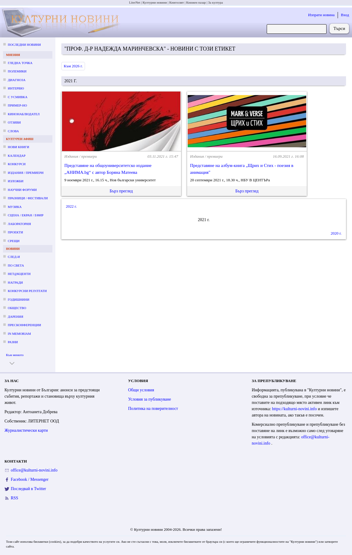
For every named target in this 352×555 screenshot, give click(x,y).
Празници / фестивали (28, 198)
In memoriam (19, 333)
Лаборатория (19, 224)
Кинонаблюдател (24, 114)
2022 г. (71, 206)
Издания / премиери (25, 172)
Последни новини (24, 44)
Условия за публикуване (149, 399)
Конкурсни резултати (27, 291)
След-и (14, 257)
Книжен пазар (196, 2)
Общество (17, 308)
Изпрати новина (321, 15)
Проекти (15, 232)
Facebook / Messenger (29, 479)
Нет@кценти (19, 274)
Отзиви (14, 122)
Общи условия (141, 390)
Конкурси (16, 164)
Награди (15, 282)
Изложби (15, 181)
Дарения (15, 316)
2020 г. (336, 233)
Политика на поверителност (153, 408)
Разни (13, 342)
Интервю (16, 88)
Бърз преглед (121, 191)
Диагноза (16, 80)
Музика (15, 207)
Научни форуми (22, 189)
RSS (14, 498)
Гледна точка (20, 63)
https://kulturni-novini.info (295, 409)
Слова (13, 131)
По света (16, 265)
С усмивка (18, 97)
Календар (16, 155)
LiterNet (134, 2)
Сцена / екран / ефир (25, 215)
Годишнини (18, 299)
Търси (339, 28)
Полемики (17, 71)
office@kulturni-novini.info (34, 470)
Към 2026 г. (73, 66)
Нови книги (18, 147)
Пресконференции (24, 325)
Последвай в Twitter (28, 488)
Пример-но (17, 105)
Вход (345, 15)
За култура (215, 2)
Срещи (13, 241)
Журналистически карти (26, 430)
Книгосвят (176, 2)
